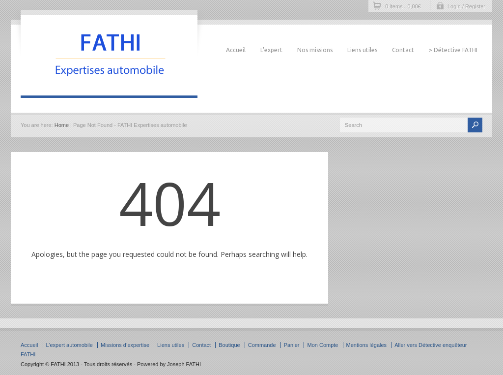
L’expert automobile (69, 345)
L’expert (271, 50)
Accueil (236, 50)
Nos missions (315, 50)
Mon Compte (322, 345)
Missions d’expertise (125, 345)
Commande (262, 345)
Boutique (229, 345)
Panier (292, 345)
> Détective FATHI (453, 50)
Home (62, 125)
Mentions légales (366, 345)
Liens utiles (362, 50)
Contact (403, 50)
